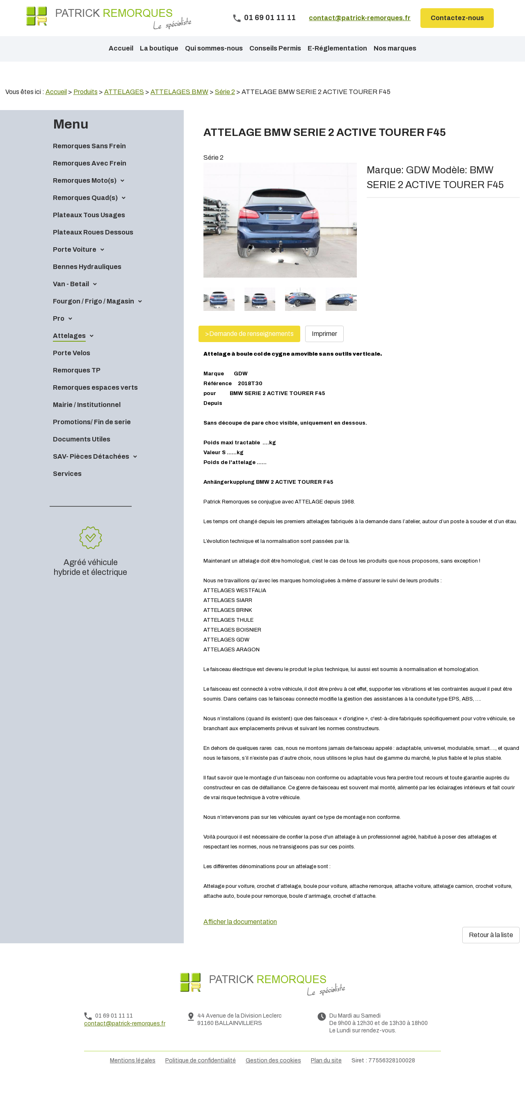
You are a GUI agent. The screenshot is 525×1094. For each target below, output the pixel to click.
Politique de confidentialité (200, 1074)
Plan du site (326, 1074)
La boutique (159, 48)
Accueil (121, 48)
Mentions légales (132, 1074)
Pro (58, 332)
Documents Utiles (81, 453)
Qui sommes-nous (214, 48)
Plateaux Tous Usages (89, 228)
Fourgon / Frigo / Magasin (93, 315)
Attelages (69, 349)
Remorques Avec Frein (89, 177)
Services (67, 487)
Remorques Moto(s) (84, 194)
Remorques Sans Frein (89, 159)
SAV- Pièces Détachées (91, 470)
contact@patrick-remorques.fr (360, 17)
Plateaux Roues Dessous (93, 246)
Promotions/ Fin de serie (92, 435)
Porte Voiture (74, 263)
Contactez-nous (457, 17)
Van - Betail (71, 297)
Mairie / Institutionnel (87, 418)
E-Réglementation (337, 48)
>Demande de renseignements (249, 347)
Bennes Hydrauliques (87, 280)
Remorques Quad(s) (85, 211)
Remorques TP (76, 384)
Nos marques (395, 48)
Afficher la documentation (240, 935)
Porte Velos (71, 366)
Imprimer (324, 347)
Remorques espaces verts (95, 401)
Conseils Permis (275, 48)
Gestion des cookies (273, 1074)
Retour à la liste (491, 948)
